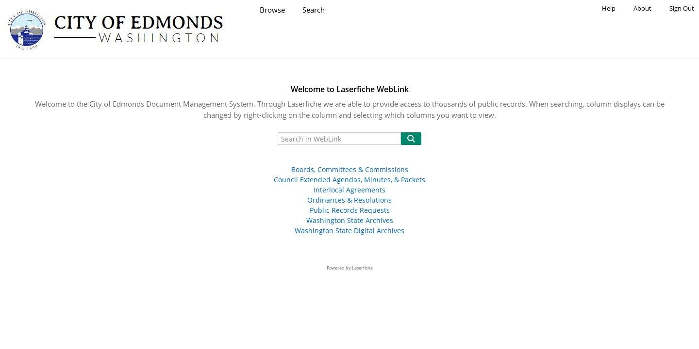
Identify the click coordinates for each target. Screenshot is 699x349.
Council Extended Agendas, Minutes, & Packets (349, 179)
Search (313, 10)
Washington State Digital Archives (349, 230)
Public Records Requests (350, 210)
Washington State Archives (349, 220)
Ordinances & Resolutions (349, 200)
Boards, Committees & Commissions (349, 169)
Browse (272, 10)
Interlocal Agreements (349, 189)
